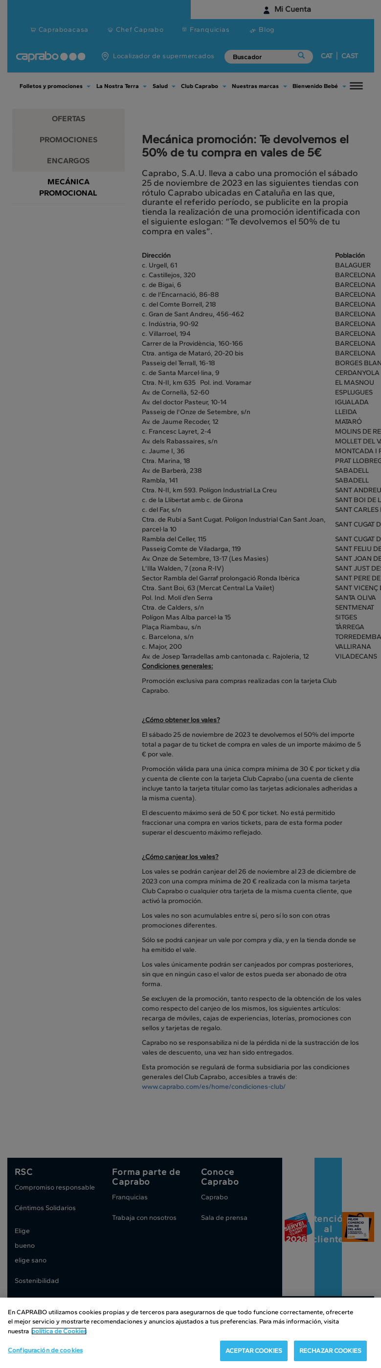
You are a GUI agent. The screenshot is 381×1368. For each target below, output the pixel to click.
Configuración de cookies (45, 1350)
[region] (190, 1333)
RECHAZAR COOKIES (330, 1350)
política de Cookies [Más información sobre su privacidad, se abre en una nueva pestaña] (59, 1331)
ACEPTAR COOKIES (253, 1350)
